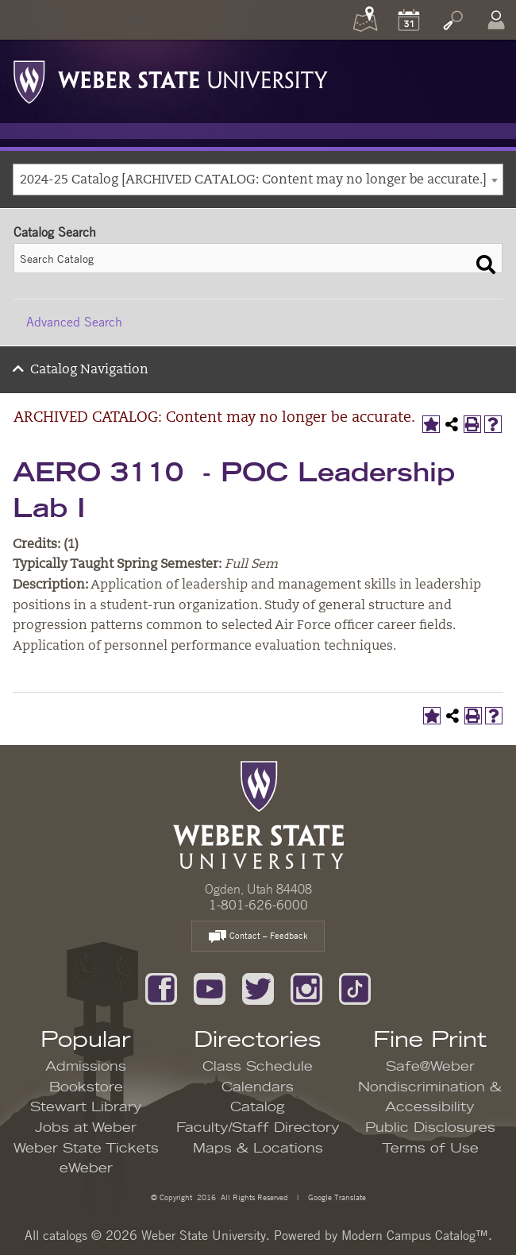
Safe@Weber (430, 1066)
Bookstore (86, 1087)
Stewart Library (86, 1107)
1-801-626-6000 (258, 905)
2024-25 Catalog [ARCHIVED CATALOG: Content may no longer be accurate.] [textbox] (253, 180)
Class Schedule (257, 1066)
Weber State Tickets (86, 1148)
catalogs (65, 1235)
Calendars (257, 1087)
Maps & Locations (258, 1148)
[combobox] (258, 179)
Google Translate (336, 1196)
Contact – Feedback (258, 936)
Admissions (85, 1066)
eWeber (86, 1168)
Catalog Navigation (89, 370)
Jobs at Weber (86, 1128)
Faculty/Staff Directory (258, 1128)
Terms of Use (430, 1148)
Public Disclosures (430, 1128)
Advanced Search (74, 322)
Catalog (257, 1107)
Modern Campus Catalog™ (414, 1235)
